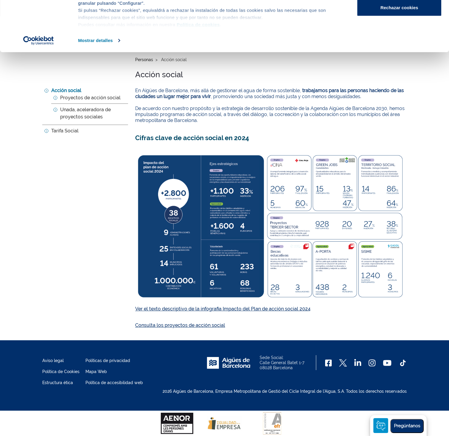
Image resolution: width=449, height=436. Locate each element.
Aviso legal (53, 360)
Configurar (399, 35)
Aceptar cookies (399, 15)
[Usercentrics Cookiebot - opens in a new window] (39, 87)
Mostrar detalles (95, 87)
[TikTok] (403, 363)
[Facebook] (328, 363)
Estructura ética (57, 382)
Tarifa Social (65, 131)
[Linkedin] (357, 363)
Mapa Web (96, 371)
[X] (343, 363)
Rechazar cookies (399, 54)
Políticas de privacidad (107, 360)
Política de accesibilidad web (114, 382)
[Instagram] (372, 363)
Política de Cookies (60, 371)
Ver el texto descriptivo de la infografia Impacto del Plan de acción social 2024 (223, 309)
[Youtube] (387, 363)
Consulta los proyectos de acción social (180, 325)
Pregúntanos (407, 426)
